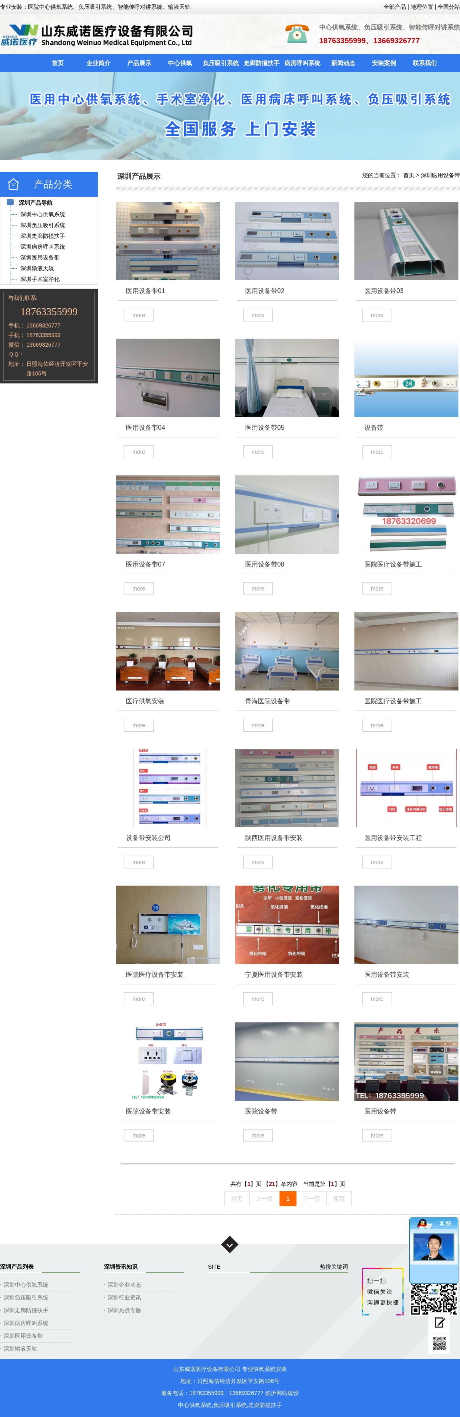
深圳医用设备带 (440, 175)
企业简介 (98, 63)
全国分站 (449, 7)
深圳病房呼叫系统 (26, 1323)
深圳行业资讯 (124, 1297)
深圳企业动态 (124, 1284)
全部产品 (395, 7)
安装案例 (384, 63)
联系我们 (425, 63)
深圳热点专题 (124, 1310)
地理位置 (422, 7)
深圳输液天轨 (20, 1348)
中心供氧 (180, 63)
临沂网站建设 (282, 1393)
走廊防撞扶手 (262, 63)
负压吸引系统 (221, 63)
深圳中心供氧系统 (26, 1284)
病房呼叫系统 (302, 63)
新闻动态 (343, 63)
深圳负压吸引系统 (26, 1297)
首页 (58, 63)
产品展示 (139, 63)
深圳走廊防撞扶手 (26, 1310)
